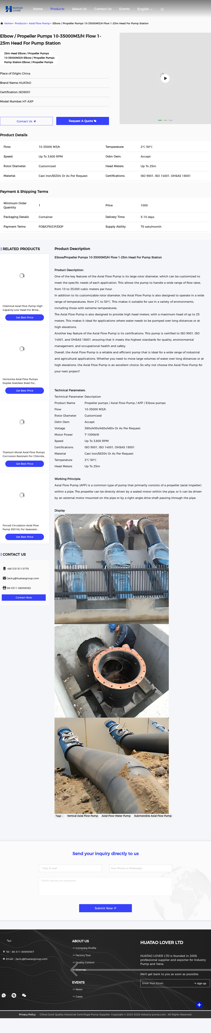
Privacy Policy (27, 1014)
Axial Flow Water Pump (116, 815)
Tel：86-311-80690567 (18, 951)
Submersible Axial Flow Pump (153, 815)
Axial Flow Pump (39, 23)
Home (38, 9)
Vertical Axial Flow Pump (82, 815)
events (124, 9)
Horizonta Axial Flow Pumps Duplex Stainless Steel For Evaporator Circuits (20, 383)
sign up (200, 983)
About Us (79, 9)
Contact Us (102, 9)
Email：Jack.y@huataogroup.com (24, 959)
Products (57, 9)
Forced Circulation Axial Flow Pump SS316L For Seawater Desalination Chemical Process (21, 529)
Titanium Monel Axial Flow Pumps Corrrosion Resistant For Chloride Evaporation (24, 456)
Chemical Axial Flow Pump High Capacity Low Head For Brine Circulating (22, 309)
